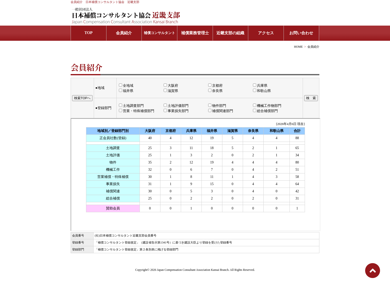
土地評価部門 (176, 106)
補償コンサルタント (159, 33)
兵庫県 (260, 85)
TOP (89, 33)
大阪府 (171, 85)
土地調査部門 (131, 106)
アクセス (266, 33)
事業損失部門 (176, 111)
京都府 (215, 85)
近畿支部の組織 (230, 33)
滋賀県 (171, 91)
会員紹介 (124, 33)
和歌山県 (262, 91)
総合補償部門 (265, 111)
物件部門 (217, 106)
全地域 (126, 85)
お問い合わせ (301, 33)
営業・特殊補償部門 (136, 111)
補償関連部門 (220, 111)
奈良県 (215, 91)
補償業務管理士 (195, 33)
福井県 (126, 91)
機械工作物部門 (267, 106)
